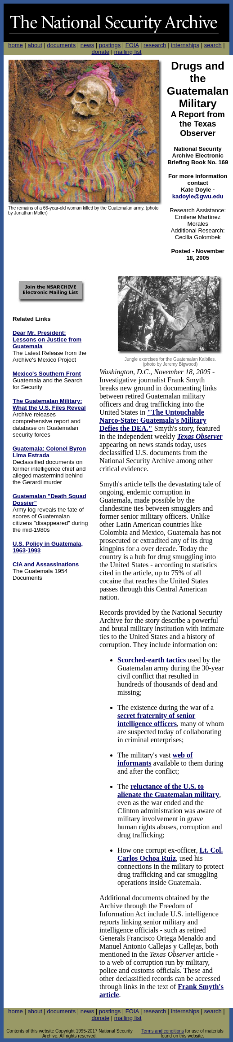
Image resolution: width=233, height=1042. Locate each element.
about (34, 45)
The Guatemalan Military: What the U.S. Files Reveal (49, 404)
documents (61, 45)
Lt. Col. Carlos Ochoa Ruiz (170, 854)
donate (100, 51)
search (213, 45)
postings (110, 45)
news (87, 45)
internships (185, 45)
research (154, 45)
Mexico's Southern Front (47, 373)
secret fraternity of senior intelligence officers (156, 719)
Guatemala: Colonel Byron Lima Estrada (49, 452)
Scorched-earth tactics (151, 660)
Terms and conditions (162, 1031)
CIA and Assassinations (46, 564)
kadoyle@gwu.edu (198, 196)
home (15, 45)
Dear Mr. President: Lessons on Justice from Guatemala (47, 339)
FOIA (132, 45)
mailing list (128, 51)
